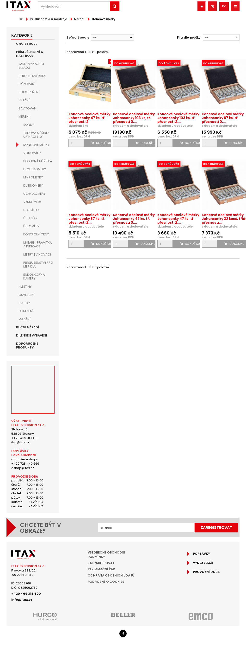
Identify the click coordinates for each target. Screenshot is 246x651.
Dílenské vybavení (31, 335)
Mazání (24, 319)
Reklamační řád (101, 569)
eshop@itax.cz (22, 468)
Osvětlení (26, 294)
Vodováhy (32, 153)
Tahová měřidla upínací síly (36, 135)
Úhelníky (30, 218)
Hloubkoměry (34, 169)
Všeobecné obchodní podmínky (106, 554)
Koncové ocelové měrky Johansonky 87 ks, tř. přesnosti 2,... (89, 218)
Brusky (24, 303)
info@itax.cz (21, 599)
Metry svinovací (37, 254)
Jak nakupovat (101, 563)
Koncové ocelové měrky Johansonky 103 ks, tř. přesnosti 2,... (178, 118)
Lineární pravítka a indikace (37, 244)
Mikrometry (33, 177)
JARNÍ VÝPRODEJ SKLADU (31, 66)
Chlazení (25, 311)
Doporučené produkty (27, 345)
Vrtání (24, 100)
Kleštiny (24, 286)
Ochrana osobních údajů (111, 575)
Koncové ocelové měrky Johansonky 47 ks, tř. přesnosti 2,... (178, 218)
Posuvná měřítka (37, 161)
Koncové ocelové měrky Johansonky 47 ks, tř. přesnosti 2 (89, 118)
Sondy (28, 124)
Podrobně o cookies (106, 581)
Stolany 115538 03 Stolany (22, 431)
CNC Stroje (26, 43)
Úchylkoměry (34, 193)
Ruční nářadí (27, 327)
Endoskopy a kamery (34, 276)
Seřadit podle (78, 37)
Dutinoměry (33, 185)
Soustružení (28, 92)
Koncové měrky (36, 145)
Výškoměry (32, 202)
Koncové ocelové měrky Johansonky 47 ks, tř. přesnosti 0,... (134, 218)
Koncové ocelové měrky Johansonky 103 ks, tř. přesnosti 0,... (134, 118)
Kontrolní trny (36, 234)
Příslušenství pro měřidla (38, 264)
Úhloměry (31, 226)
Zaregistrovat (216, 527)
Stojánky (31, 210)
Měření (24, 116)
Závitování (27, 108)
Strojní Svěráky (32, 76)
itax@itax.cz (20, 442)
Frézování (26, 84)
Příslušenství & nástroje (29, 54)
